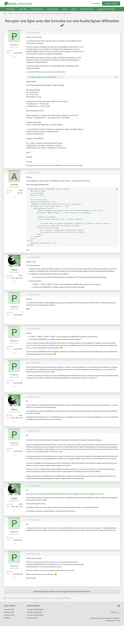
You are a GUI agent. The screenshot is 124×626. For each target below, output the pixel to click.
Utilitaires (7, 618)
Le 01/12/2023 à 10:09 (33, 363)
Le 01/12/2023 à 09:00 (33, 33)
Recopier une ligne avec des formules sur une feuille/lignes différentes (48, 13)
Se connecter (96, 3)
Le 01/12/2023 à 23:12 (33, 520)
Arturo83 (14, 185)
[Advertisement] (102, 49)
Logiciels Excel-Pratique (106, 9)
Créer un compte (111, 3)
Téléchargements (87, 9)
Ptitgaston (14, 45)
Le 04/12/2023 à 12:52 (33, 554)
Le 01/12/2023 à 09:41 (33, 257)
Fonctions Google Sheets (35, 615)
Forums (10, 13)
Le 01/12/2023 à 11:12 (33, 397)
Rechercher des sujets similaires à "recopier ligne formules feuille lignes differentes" (62, 591)
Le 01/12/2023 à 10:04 (33, 328)
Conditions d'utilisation (105, 618)
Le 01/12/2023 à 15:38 (33, 431)
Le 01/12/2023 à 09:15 (33, 173)
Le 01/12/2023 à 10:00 (33, 294)
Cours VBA (23, 9)
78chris (14, 270)
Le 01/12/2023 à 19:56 (33, 486)
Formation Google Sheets (35, 609)
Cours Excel (10, 9)
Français (114, 612)
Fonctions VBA (52, 9)
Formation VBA (9, 612)
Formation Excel (9, 609)
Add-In (73, 9)
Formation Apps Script (34, 612)
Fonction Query (32, 618)
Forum (64, 9)
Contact (117, 620)
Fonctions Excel (37, 9)
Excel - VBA (19, 13)
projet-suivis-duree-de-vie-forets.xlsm (43, 77)
